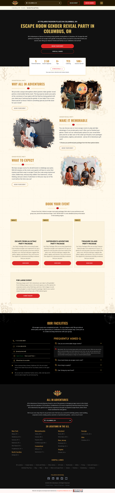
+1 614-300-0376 (21, 346)
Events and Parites (40, 465)
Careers (68, 468)
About (46, 468)
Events (24, 8)
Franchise (75, 468)
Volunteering (83, 468)
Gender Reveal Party (33, 8)
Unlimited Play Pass (26, 468)
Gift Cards (60, 465)
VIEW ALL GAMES (57, 51)
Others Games (51, 465)
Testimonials (69, 465)
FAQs (40, 468)
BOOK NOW (26, 263)
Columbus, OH (16, 8)
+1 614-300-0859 (21, 340)
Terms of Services (59, 485)
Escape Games (29, 465)
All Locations (19, 465)
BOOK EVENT (74, 3)
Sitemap (67, 485)
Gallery (77, 465)
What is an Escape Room (57, 468)
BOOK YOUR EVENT (57, 46)
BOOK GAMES (90, 3)
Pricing (83, 465)
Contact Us (92, 468)
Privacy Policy (49, 485)
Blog (35, 468)
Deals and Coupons (92, 465)
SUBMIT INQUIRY (28, 295)
